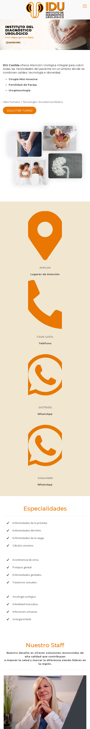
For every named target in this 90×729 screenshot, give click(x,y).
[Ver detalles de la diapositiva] (45, 34)
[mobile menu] (85, 6)
